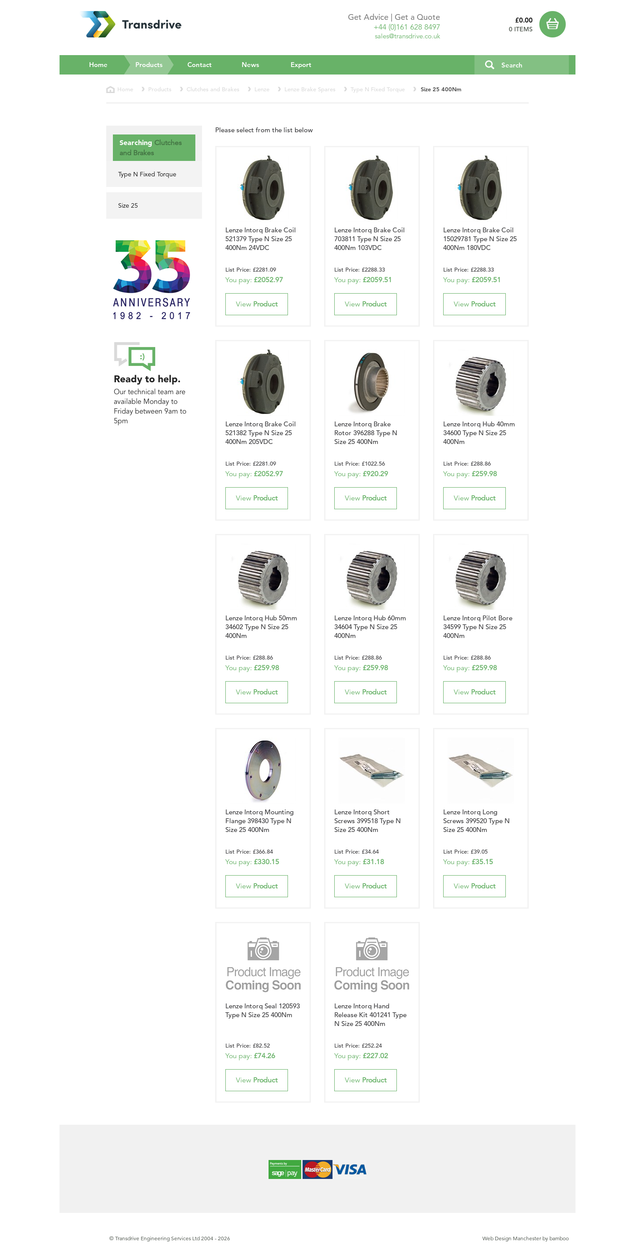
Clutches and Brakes (213, 89)
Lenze (261, 89)
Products (155, 64)
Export (301, 64)
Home (98, 64)
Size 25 (128, 205)
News (250, 64)
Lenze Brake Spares (310, 89)
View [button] (256, 304)
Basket (554, 24)
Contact (199, 64)
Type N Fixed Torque (378, 89)
